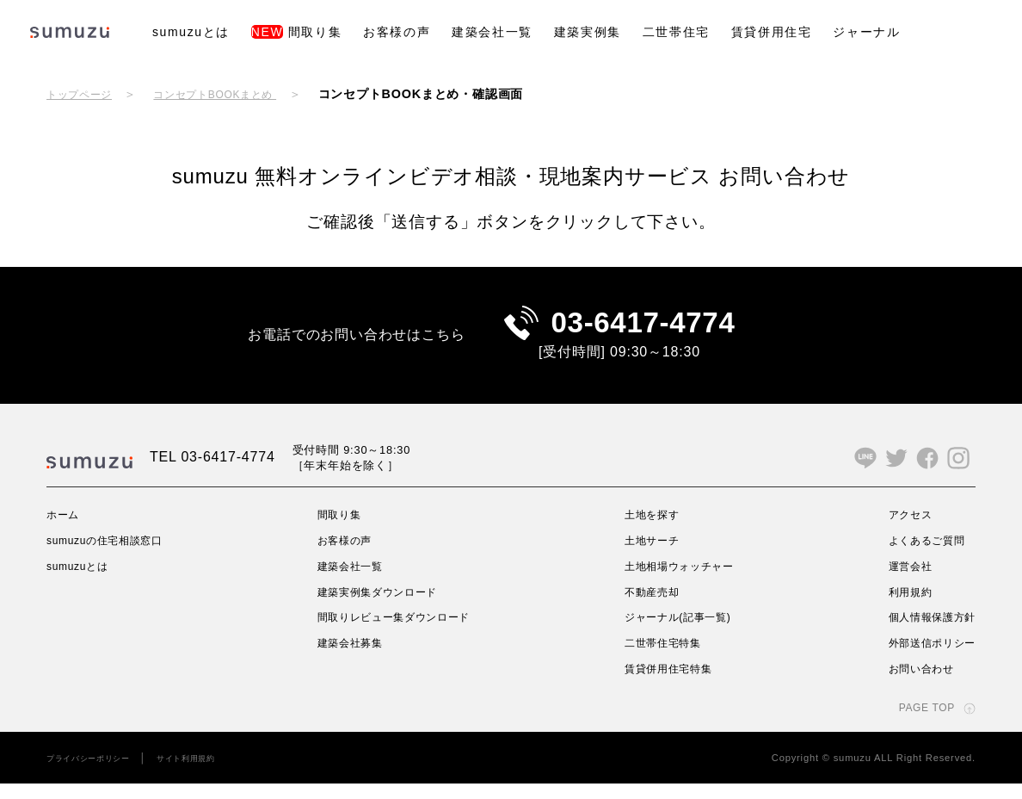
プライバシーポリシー (97, 773)
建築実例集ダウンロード (381, 606)
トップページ (84, 94)
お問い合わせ (912, 684)
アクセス (899, 529)
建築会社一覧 (492, 32)
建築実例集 (587, 32)
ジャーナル (866, 32)
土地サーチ (649, 555)
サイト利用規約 (210, 773)
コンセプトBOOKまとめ (236, 94)
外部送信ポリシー (925, 658)
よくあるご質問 (919, 555)
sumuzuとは (191, 32)
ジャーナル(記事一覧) (680, 632)
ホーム (65, 529)
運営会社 (899, 581)
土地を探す (649, 529)
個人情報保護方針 (925, 632)
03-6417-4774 (643, 330)
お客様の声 (396, 32)
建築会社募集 (349, 658)
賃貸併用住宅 (771, 32)
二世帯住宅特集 (662, 658)
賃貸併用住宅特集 (668, 684)
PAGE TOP (921, 722)
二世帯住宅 (676, 32)
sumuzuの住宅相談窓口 (114, 555)
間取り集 (296, 32)
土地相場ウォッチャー (681, 581)
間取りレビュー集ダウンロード (400, 632)
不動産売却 (649, 606)
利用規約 (899, 606)
